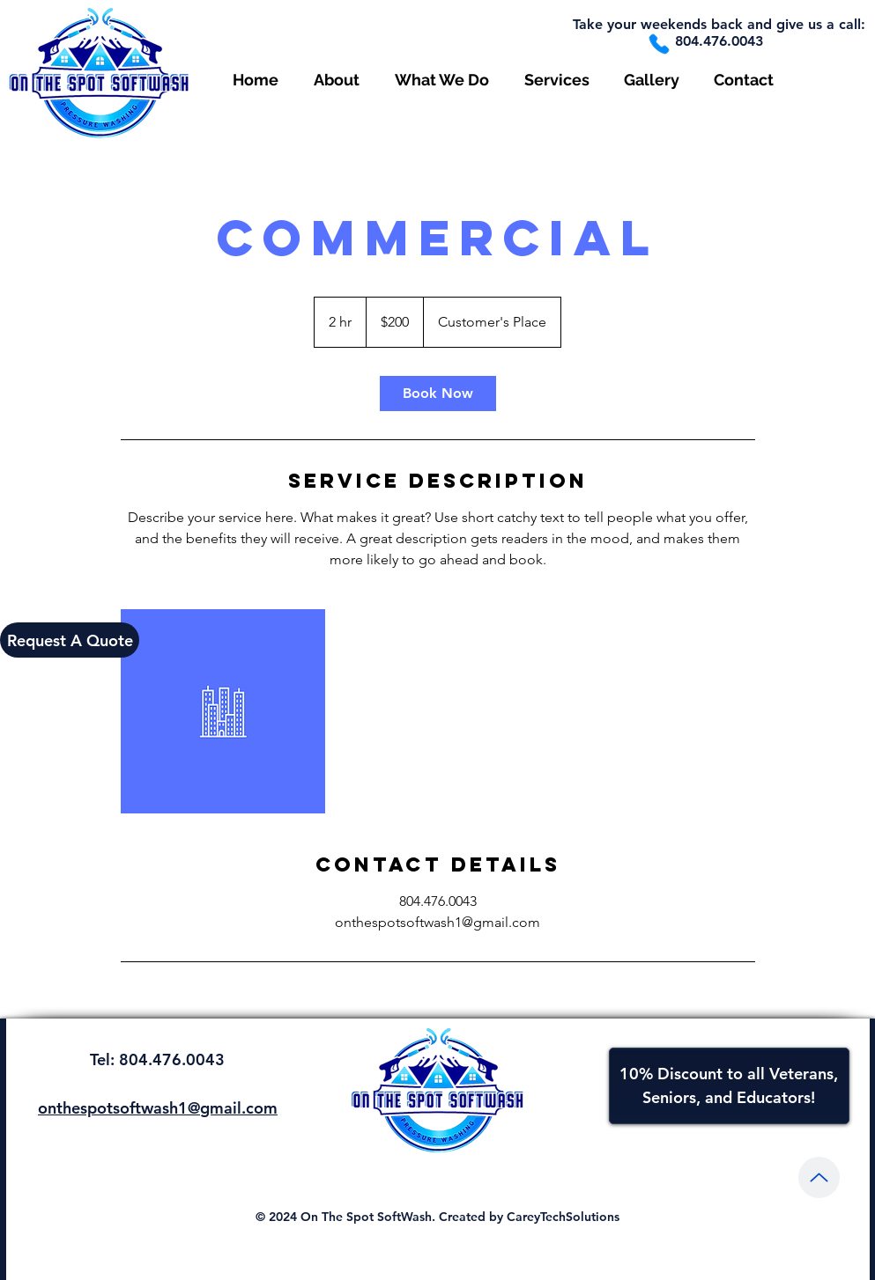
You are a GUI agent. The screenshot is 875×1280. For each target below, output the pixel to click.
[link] (438, 393)
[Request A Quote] (69, 640)
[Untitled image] (223, 711)
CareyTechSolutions (563, 1217)
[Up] (819, 1177)
